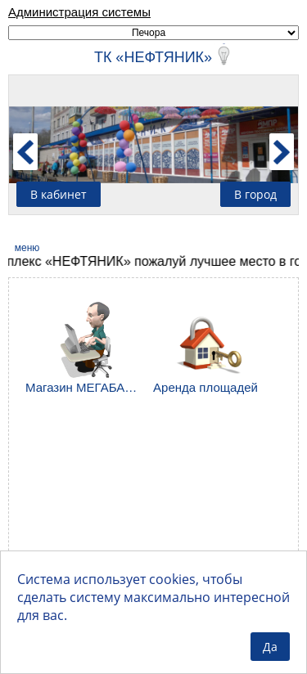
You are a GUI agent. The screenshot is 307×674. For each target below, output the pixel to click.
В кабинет (58, 194)
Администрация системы (79, 12)
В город (255, 194)
